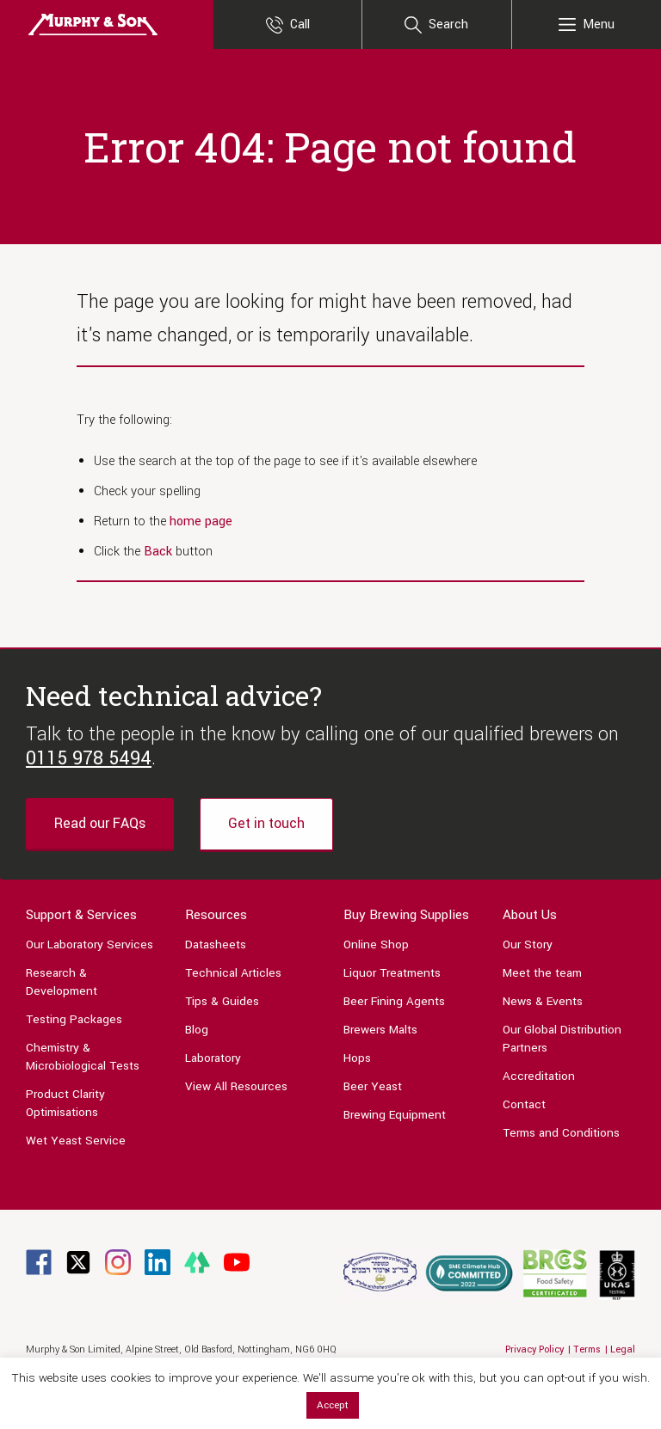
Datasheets (215, 944)
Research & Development (61, 982)
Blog (196, 1029)
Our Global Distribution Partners (562, 1038)
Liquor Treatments (392, 973)
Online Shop (376, 944)
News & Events (543, 1001)
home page (201, 521)
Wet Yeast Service (76, 1140)
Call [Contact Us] (300, 24)
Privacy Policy (534, 1349)
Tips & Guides (222, 1001)
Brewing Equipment (394, 1115)
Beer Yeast (372, 1086)
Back (158, 552)
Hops (357, 1058)
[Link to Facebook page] (39, 1262)
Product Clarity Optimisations (65, 1103)
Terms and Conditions (561, 1133)
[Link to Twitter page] (78, 1262)
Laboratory (213, 1058)
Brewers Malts (380, 1029)
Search (448, 24)
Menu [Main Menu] (599, 24)
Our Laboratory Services (89, 944)
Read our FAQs (99, 823)
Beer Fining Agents (394, 1001)
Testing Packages (74, 1019)
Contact (524, 1104)
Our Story (528, 944)
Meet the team (542, 973)
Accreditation (539, 1076)
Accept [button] (333, 1405)
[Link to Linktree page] (197, 1262)
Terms (587, 1349)
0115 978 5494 (88, 758)
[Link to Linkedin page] (157, 1262)
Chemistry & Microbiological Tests (82, 1057)
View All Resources (236, 1086)
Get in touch (266, 823)
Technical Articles (233, 973)
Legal (622, 1349)
